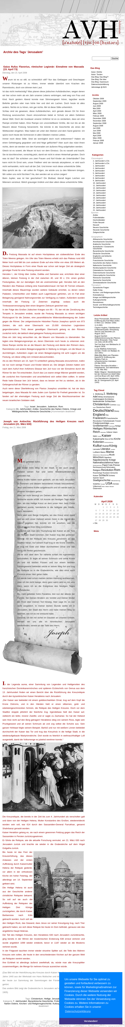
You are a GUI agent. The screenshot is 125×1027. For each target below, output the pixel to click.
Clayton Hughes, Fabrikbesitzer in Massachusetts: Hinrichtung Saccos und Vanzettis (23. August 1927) (107, 331)
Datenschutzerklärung (100, 84)
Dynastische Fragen (101, 287)
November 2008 (99, 121)
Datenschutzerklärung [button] (78, 1011)
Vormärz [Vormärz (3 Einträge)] (116, 484)
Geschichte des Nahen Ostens (54, 409)
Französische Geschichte (103, 260)
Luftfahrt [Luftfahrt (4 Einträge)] (96, 452)
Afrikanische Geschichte (102, 239)
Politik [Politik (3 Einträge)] (110, 465)
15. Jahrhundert (99, 195)
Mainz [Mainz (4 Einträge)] (103, 452)
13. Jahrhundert (99, 190)
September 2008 (99, 123)
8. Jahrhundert (99, 178)
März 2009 (97, 113)
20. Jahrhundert (99, 208)
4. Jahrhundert (99, 171)
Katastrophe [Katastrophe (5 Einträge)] (98, 439)
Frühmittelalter (98, 218)
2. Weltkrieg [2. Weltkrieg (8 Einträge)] (110, 393)
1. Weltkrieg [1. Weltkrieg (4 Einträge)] (98, 394)
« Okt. (95, 523)
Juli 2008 (96, 128)
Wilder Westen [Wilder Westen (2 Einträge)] (109, 486)
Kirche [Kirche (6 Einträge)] (117, 439)
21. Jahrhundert (99, 210)
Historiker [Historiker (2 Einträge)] (103, 432)
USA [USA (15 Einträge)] (109, 483)
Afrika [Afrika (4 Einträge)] (100, 397)
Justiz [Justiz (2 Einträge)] (99, 436)
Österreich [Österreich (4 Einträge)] (97, 488)
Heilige (47, 998)
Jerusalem (42, 406)
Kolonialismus (98, 295)
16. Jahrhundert (99, 198)
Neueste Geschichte (101, 230)
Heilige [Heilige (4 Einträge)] (118, 426)
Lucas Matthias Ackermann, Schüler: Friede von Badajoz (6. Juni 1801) (107, 351)
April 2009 (97, 111)
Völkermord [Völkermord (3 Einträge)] (97, 486)
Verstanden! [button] (91, 1021)
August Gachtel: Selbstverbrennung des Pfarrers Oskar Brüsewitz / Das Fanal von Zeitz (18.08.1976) (107, 339)
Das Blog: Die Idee (98, 79)
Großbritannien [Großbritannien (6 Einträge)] (100, 425)
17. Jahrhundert (99, 200)
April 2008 (97, 136)
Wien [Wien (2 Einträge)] (103, 486)
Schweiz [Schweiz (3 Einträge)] (112, 475)
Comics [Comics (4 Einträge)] (113, 405)
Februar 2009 (98, 116)
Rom (60, 406)
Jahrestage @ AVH (99, 87)
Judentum (52, 406)
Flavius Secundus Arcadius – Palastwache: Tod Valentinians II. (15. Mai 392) (107, 367)
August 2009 (98, 103)
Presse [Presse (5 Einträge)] (116, 465)
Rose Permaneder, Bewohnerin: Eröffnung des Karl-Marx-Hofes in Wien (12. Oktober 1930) (107, 321)
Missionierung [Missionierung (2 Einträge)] (104, 455)
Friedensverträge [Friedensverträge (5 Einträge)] (101, 423)
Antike (36, 409)
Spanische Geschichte (102, 280)
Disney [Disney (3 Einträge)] (116, 411)
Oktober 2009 (98, 99)
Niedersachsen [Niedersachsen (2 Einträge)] (97, 465)
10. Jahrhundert (99, 183)
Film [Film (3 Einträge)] (107, 415)
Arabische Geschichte (102, 244)
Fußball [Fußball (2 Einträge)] (112, 423)
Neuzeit (96, 225)
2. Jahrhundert (99, 168)
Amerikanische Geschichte (103, 242)
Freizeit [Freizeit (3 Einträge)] (118, 421)
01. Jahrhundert (23, 409)
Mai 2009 (96, 108)
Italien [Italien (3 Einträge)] (95, 436)
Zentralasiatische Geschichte (104, 283)
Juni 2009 (97, 106)
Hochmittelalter (99, 220)
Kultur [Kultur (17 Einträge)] (97, 445)
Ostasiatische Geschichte (103, 270)
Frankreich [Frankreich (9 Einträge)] (99, 418)
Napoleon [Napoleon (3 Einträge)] (107, 457)
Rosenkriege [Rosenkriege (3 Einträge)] (97, 473)
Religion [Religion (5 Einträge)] (97, 470)
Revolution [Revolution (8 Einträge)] (107, 470)
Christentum (37, 998)
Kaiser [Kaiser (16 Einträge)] (106, 435)
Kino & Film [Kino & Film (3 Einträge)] (109, 439)
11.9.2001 (99, 325)
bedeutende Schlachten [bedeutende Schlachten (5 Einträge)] (104, 401)
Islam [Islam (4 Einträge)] (115, 432)
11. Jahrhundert (99, 185)
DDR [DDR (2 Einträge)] (94, 407)
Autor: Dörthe (96, 72)
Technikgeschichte (100, 307)
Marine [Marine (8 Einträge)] (110, 451)
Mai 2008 (96, 133)
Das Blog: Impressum (100, 82)
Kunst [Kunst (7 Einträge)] (105, 445)
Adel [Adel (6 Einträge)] (95, 396)
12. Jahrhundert (99, 188)
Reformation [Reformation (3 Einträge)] (110, 467)
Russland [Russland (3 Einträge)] (106, 473)
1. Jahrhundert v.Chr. (101, 163)
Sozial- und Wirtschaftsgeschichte (106, 305)
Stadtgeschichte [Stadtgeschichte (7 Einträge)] (102, 480)
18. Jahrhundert (99, 203)
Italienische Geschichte (102, 265)
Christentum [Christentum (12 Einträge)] (101, 404)
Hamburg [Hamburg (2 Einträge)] (111, 426)
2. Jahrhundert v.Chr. (101, 161)
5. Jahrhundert (99, 173)
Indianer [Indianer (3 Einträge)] (110, 432)
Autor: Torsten (96, 74)
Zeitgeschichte (99, 232)
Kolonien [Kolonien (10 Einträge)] (98, 441)
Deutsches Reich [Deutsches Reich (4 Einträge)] (103, 407)
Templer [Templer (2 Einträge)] (102, 484)
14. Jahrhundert (99, 193)
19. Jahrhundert (99, 205)
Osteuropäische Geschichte (104, 275)
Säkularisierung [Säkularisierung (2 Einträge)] (115, 480)
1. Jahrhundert (99, 166)
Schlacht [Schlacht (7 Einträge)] (103, 475)
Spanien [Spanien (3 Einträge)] (96, 478)
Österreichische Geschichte (104, 273)
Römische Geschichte (39, 411)
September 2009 (99, 101)
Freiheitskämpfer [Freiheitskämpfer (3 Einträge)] (108, 421)
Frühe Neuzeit (98, 222)
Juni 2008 (97, 131)
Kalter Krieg (97, 290)
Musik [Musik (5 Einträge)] (112, 454)
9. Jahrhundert (99, 181)
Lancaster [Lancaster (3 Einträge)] (96, 449)
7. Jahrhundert (20, 1001)
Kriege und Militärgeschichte (104, 297)
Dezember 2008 (99, 118)
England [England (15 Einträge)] (99, 414)
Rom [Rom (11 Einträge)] (117, 470)
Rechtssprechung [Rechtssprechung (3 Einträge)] (99, 467)
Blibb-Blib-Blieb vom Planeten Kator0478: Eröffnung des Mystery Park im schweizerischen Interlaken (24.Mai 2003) (106, 359)
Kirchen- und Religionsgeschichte (35, 1003)
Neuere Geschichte (100, 227)
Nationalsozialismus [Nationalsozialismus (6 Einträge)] (103, 462)
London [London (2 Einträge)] (113, 449)
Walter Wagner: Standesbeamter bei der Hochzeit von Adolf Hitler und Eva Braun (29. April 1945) (108, 374)
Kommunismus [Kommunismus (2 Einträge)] (109, 442)
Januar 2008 (98, 143)
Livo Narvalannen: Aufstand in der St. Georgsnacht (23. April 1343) (107, 380)
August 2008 (98, 126)
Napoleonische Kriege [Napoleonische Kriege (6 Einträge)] (104, 460)
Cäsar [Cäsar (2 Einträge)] (118, 405)
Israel (32, 406)
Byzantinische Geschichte (40, 1001)
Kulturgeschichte (99, 300)
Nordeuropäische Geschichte (104, 268)
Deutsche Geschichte (101, 253)
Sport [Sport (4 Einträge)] (102, 478)
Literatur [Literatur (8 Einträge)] (105, 449)
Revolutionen (98, 302)
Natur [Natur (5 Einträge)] (116, 462)
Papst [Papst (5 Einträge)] (105, 465)
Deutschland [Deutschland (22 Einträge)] (103, 410)
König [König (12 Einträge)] (113, 445)
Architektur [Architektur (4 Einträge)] (109, 399)
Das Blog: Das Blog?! (100, 77)
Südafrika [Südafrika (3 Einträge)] (96, 484)
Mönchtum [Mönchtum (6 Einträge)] (98, 457)
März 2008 (97, 138)
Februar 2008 (98, 140)
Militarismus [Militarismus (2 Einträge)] (96, 455)
